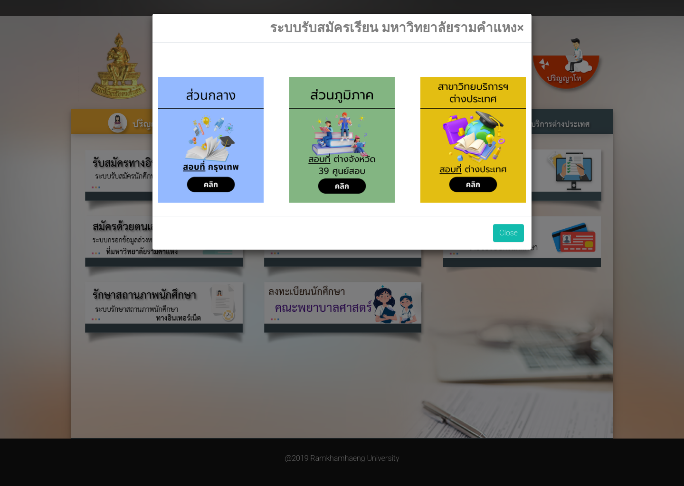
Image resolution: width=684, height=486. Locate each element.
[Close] (397, 28)
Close (508, 232)
